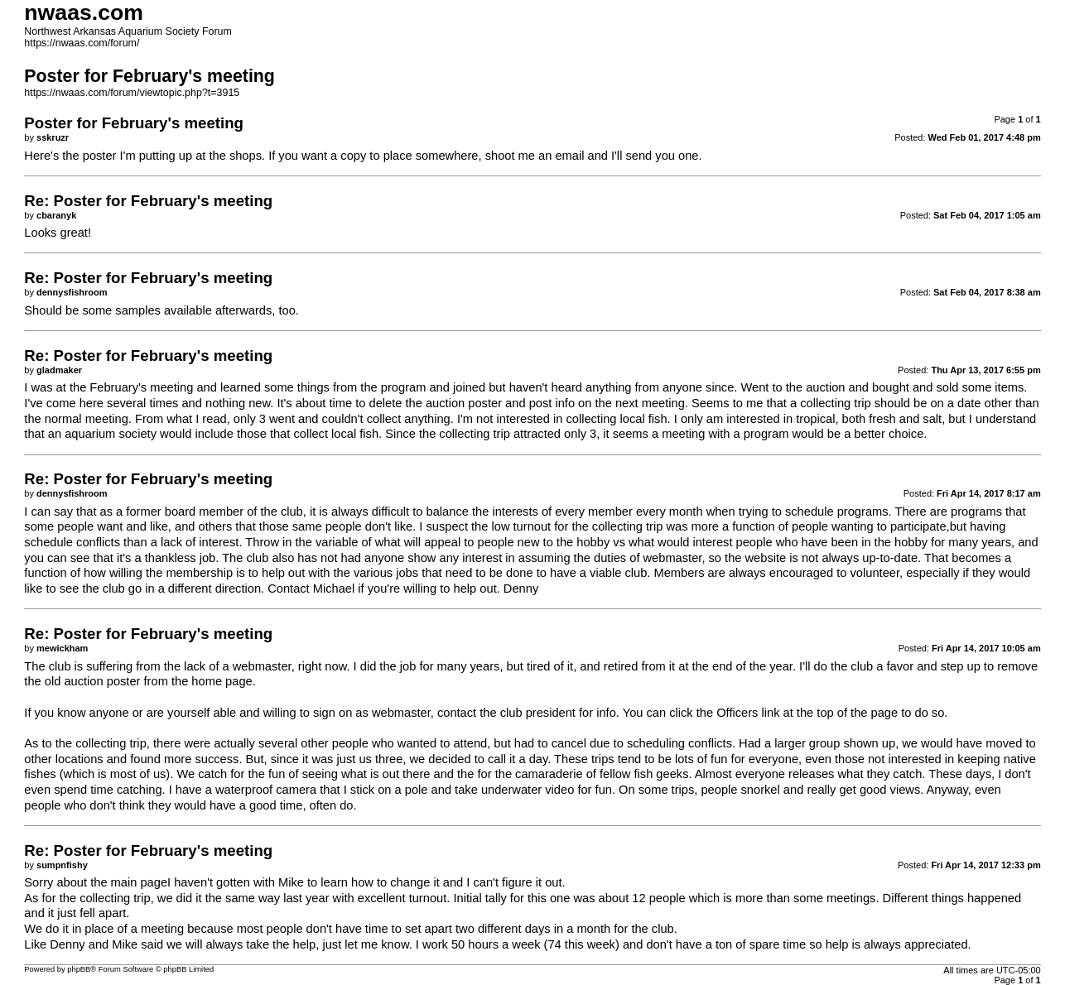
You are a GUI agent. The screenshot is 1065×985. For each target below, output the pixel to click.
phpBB (78, 969)
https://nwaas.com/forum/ (81, 43)
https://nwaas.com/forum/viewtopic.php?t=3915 (131, 92)
